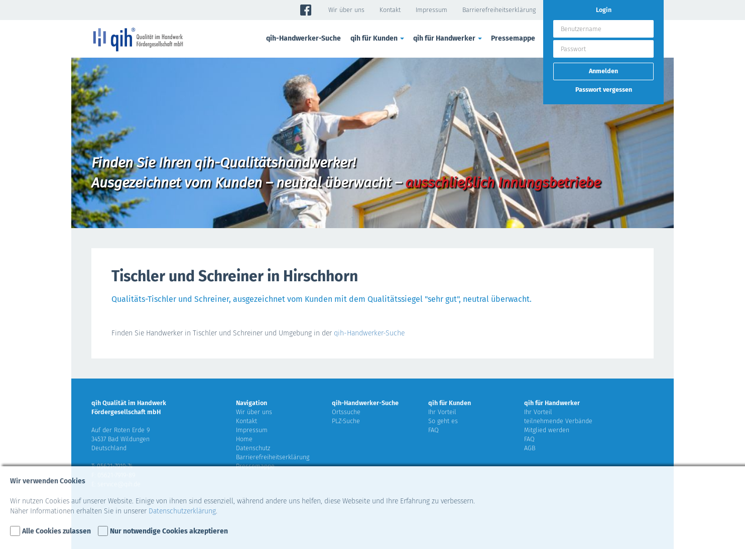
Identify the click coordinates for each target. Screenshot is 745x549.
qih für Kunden (378, 38)
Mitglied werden (546, 430)
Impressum (431, 10)
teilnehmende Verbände (558, 421)
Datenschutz (253, 448)
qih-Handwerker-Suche (303, 38)
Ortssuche (346, 412)
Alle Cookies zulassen (56, 531)
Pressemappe (513, 38)
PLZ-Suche (346, 421)
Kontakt (390, 10)
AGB (529, 448)
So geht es (443, 421)
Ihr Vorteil (442, 412)
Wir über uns (346, 10)
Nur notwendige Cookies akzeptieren (169, 531)
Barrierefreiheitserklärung (499, 10)
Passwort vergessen (603, 89)
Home (244, 439)
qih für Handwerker (448, 38)
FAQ (433, 430)
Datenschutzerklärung (182, 511)
